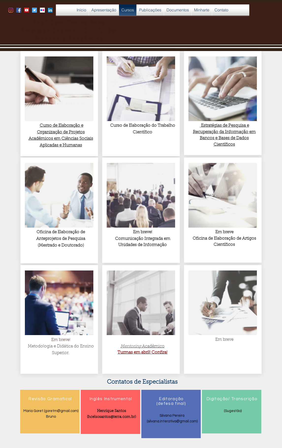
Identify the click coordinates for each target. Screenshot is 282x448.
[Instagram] (10, 10)
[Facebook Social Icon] (18, 10)
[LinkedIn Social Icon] (50, 10)
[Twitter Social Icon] (34, 10)
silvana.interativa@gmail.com (172, 421)
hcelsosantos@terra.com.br (111, 417)
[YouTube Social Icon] (26, 10)
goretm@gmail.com (61, 411)
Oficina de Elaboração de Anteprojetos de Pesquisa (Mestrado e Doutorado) (60, 238)
